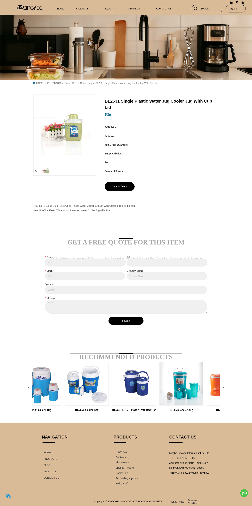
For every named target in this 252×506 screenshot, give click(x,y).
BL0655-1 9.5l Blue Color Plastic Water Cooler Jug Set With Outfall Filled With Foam (89, 205)
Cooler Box (70, 83)
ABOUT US (136, 8)
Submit (126, 320)
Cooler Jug (86, 83)
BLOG (111, 8)
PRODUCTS (84, 8)
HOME (60, 8)
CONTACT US (163, 8)
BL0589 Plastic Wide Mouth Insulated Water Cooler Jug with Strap (75, 210)
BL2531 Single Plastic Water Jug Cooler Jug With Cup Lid (126, 83)
